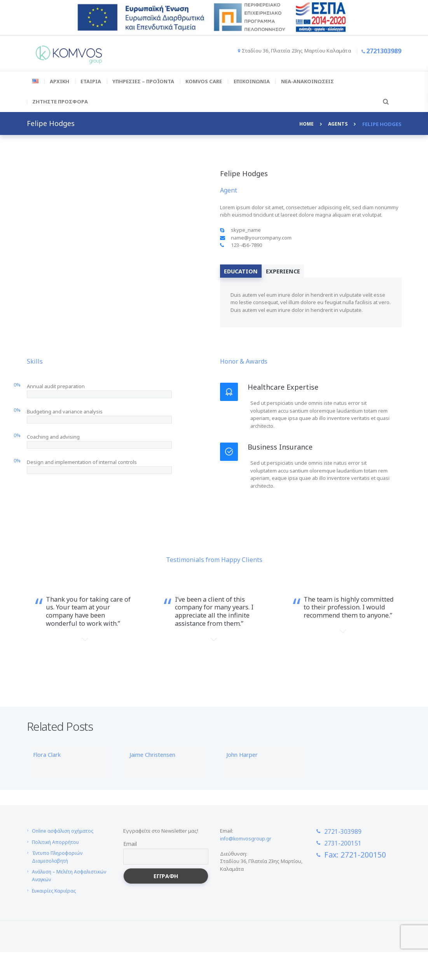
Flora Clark (49, 756)
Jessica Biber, (85, 657)
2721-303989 (347, 833)
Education (244, 271)
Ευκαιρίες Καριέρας (55, 892)
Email (130, 845)
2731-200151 (347, 845)
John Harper (244, 756)
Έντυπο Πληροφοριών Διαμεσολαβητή (59, 859)
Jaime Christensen (156, 756)
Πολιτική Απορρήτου (56, 843)
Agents (337, 124)
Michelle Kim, (214, 657)
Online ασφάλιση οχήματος (64, 832)
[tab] (244, 271)
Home (305, 124)
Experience (292, 271)
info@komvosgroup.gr (246, 840)
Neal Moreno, (342, 649)
